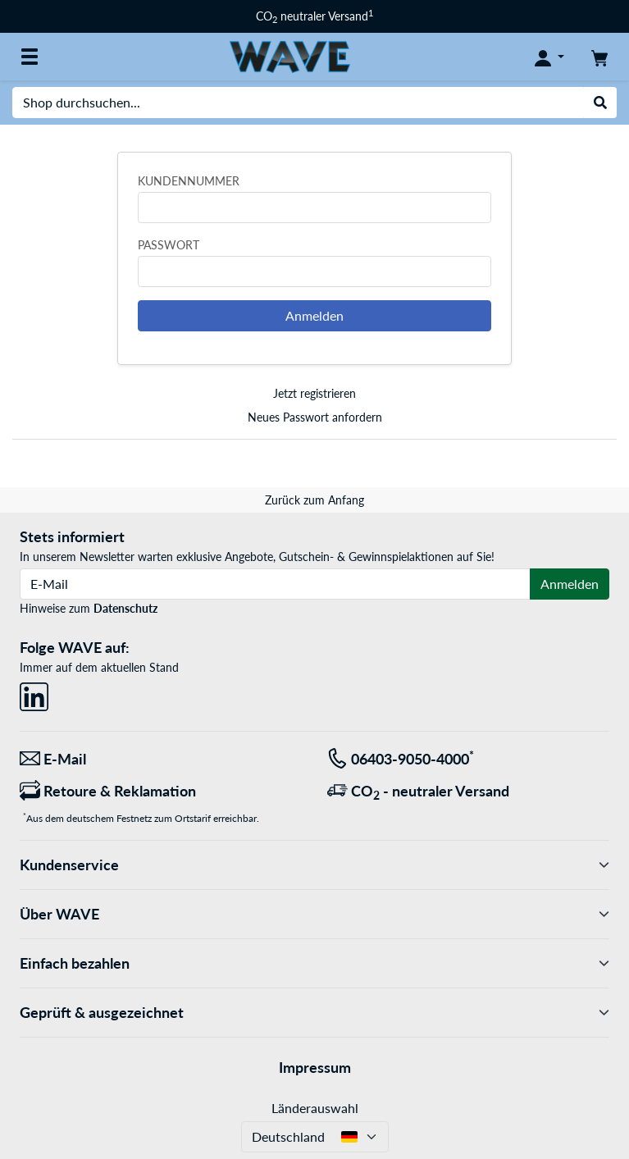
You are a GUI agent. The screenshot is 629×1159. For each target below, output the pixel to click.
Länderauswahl (314, 1108)
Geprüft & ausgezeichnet (314, 1013)
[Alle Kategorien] (29, 56)
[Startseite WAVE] (289, 55)
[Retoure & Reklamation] (161, 791)
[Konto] (549, 56)
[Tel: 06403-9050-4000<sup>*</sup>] (468, 759)
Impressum (315, 1067)
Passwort (168, 245)
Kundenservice (314, 865)
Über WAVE (314, 914)
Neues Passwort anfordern (315, 417)
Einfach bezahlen (314, 963)
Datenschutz (125, 608)
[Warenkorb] (599, 56)
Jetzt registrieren (314, 393)
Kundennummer (188, 181)
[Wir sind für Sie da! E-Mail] (161, 759)
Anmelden (314, 315)
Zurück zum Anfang (314, 500)
